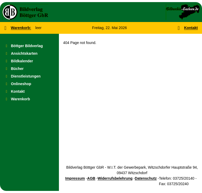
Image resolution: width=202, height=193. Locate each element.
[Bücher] (29, 68)
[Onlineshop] (29, 84)
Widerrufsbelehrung (115, 178)
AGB (91, 178)
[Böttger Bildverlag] (29, 46)
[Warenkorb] (29, 99)
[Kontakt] (29, 91)
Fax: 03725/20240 (174, 184)
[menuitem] (29, 46)
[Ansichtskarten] (29, 53)
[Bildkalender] (29, 61)
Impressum (75, 178)
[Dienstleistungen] (29, 76)
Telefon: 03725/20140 (176, 178)
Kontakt (191, 28)
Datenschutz (145, 178)
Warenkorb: (21, 28)
